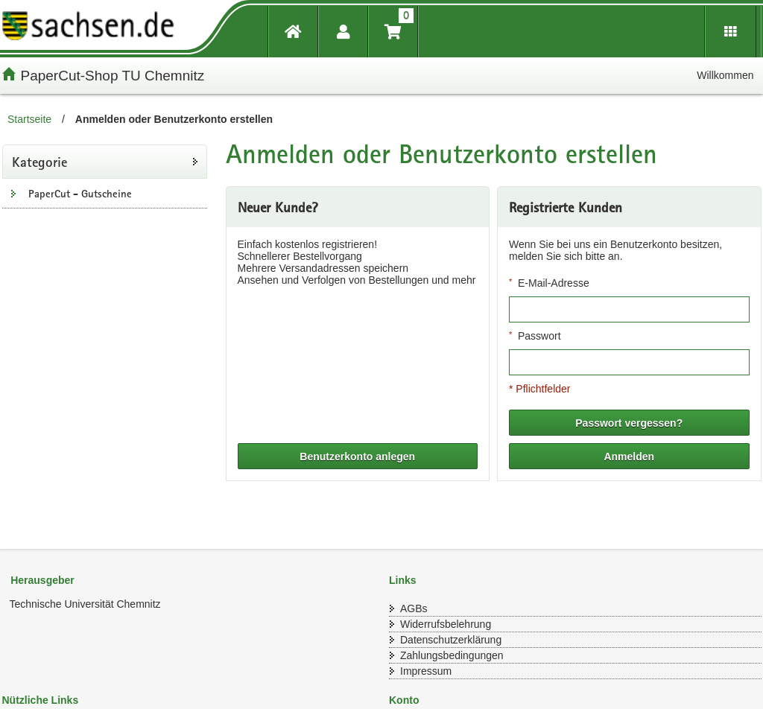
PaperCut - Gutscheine (80, 193)
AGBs (414, 608)
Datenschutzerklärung (450, 640)
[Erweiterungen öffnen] (730, 31)
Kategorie (39, 162)
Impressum (426, 671)
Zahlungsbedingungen (452, 655)
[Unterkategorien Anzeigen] (13, 193)
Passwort (539, 336)
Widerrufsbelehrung (445, 624)
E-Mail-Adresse (553, 283)
